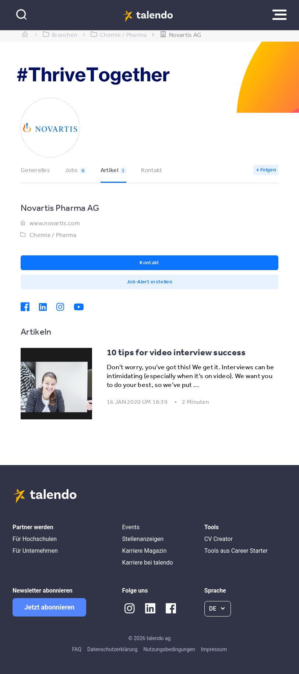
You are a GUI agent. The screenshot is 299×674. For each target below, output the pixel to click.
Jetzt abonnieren (49, 607)
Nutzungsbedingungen (169, 649)
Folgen (268, 169)
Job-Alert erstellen (149, 281)
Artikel (113, 170)
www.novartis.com (54, 223)
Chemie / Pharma (53, 234)
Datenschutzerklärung (112, 649)
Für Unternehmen (35, 550)
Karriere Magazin (144, 550)
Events (131, 527)
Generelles (35, 170)
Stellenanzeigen (142, 538)
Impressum (214, 649)
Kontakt (151, 170)
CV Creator (218, 538)
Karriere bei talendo (147, 562)
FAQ (76, 649)
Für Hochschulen (35, 538)
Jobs (75, 170)
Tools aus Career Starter (236, 550)
